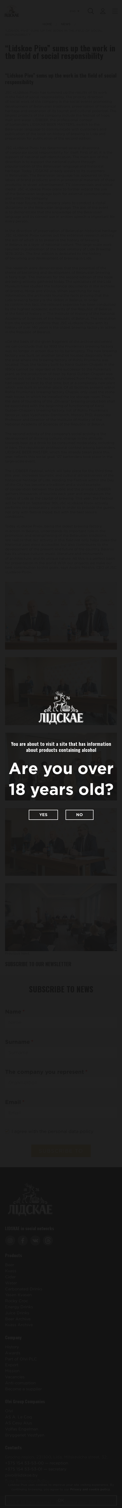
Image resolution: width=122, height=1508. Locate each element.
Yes (43, 814)
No (79, 814)
